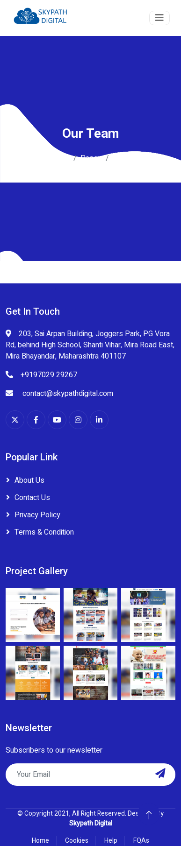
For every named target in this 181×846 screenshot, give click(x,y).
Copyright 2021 (46, 813)
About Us (29, 480)
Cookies (76, 841)
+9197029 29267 (49, 375)
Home (60, 158)
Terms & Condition (44, 532)
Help (110, 841)
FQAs (141, 841)
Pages (91, 158)
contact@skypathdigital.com (67, 393)
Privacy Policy (37, 515)
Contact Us (32, 497)
